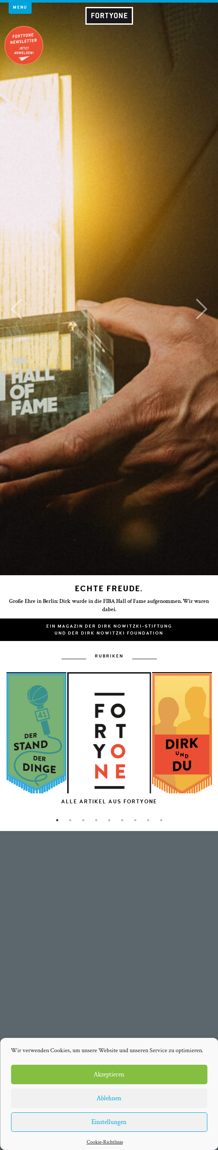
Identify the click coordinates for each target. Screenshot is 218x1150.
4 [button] (96, 820)
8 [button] (148, 820)
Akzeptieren (109, 1074)
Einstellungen (109, 1122)
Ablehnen (109, 1098)
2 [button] (70, 820)
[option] (109, 757)
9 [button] (161, 820)
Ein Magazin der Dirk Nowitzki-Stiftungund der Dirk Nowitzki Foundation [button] (109, 630)
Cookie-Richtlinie (105, 1142)
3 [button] (83, 820)
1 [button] (57, 820)
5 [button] (109, 820)
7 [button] (135, 820)
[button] (16, 309)
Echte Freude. (109, 589)
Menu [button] (20, 7)
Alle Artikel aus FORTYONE (109, 802)
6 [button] (122, 820)
